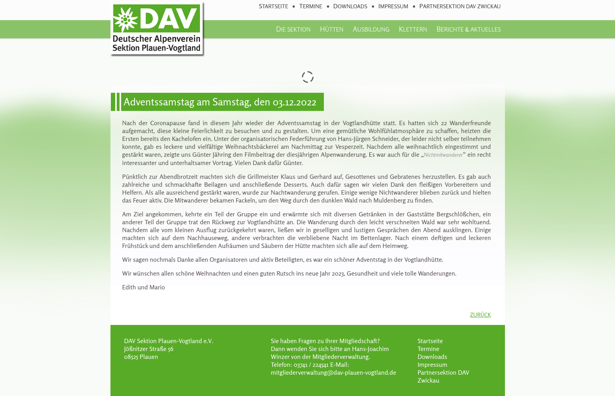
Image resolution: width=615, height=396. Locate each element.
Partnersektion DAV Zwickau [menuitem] (460, 6)
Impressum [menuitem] (393, 6)
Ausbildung (371, 28)
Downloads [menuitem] (350, 6)
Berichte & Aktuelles (468, 28)
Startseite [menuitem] (273, 6)
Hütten (332, 28)
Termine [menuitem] (310, 6)
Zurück (480, 314)
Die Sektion (293, 28)
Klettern (413, 28)
